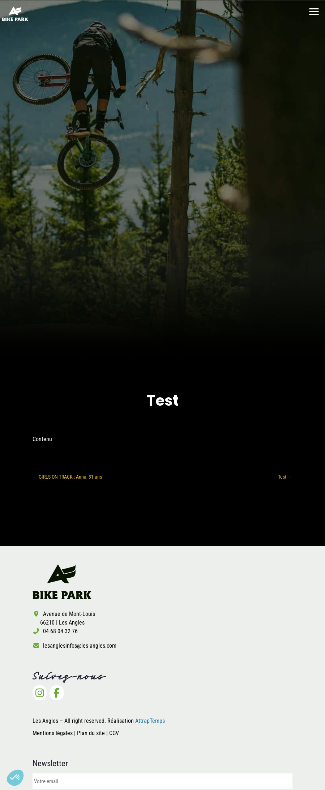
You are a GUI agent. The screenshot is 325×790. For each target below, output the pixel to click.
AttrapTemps (150, 720)
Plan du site (91, 733)
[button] (15, 777)
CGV (114, 733)
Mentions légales (53, 733)
